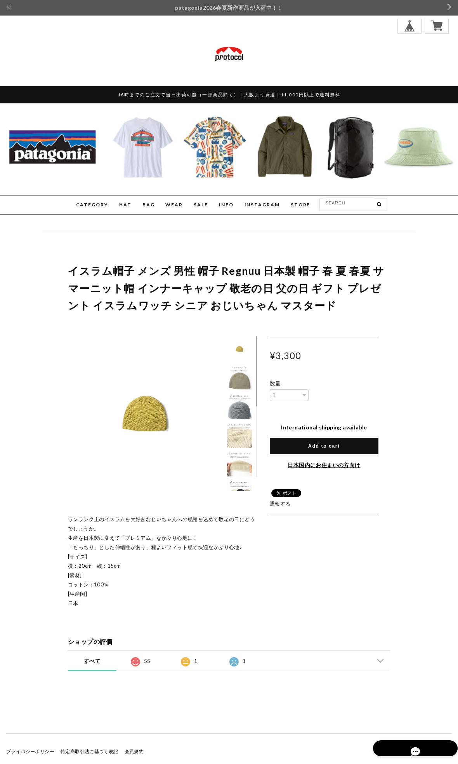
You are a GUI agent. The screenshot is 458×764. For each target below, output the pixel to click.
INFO (226, 205)
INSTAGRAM (262, 205)
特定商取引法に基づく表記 (89, 751)
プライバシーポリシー (30, 751)
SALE (201, 205)
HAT (125, 205)
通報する (280, 504)
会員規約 (134, 751)
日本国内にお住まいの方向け (324, 465)
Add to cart (324, 446)
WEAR (174, 205)
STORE (301, 205)
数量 (275, 383)
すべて (92, 661)
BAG (148, 205)
